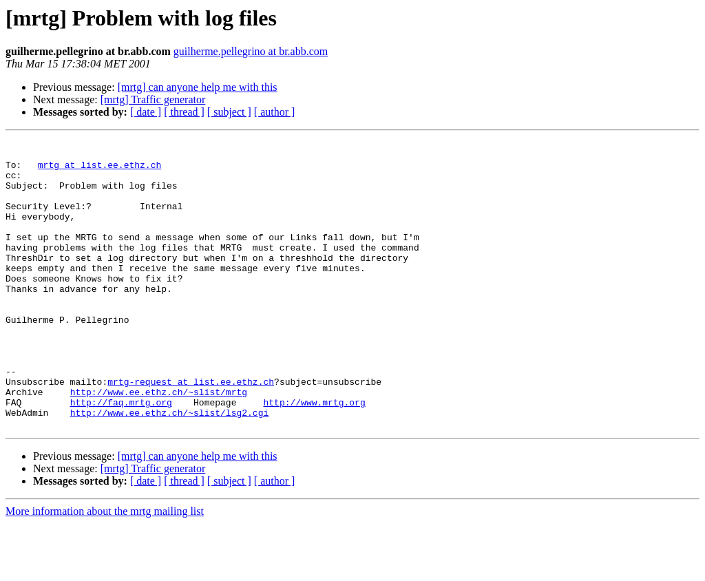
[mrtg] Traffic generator (153, 99)
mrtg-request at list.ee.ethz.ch (190, 431)
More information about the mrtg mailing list (105, 569)
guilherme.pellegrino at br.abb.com (250, 51)
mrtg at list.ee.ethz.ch (99, 171)
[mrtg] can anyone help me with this (197, 87)
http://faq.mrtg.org (121, 456)
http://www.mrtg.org (314, 456)
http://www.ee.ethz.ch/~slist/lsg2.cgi (169, 468)
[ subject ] (229, 112)
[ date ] (145, 112)
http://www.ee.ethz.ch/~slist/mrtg (158, 443)
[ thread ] (184, 112)
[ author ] (274, 112)
